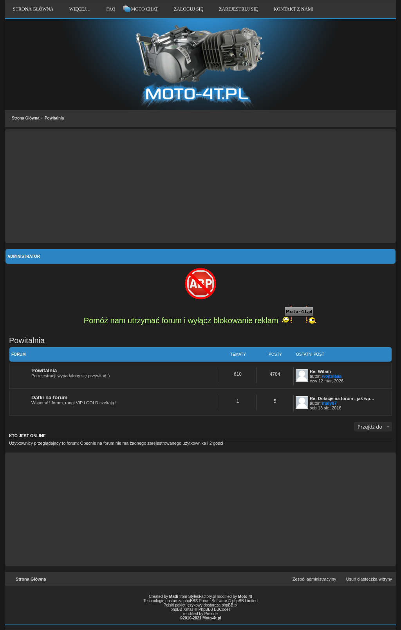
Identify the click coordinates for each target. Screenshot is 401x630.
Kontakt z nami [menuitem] (294, 9)
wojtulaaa (331, 376)
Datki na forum (49, 397)
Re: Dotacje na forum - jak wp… (342, 398)
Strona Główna (26, 118)
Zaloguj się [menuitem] (188, 9)
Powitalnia (54, 118)
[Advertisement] (200, 186)
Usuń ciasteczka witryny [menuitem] (369, 579)
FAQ (110, 9)
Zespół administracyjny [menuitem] (314, 579)
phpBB (189, 601)
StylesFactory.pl (202, 596)
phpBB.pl (230, 605)
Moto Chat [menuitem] (144, 9)
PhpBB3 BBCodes (215, 609)
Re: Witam (320, 371)
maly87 (329, 403)
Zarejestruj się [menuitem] (238, 9)
